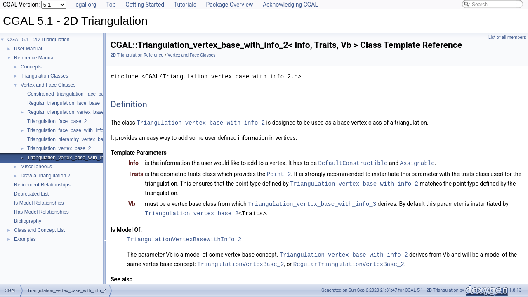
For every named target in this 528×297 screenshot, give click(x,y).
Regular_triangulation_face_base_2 (66, 103)
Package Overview (229, 4)
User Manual (28, 49)
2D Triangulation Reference (137, 55)
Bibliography (27, 221)
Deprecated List (31, 194)
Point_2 (279, 173)
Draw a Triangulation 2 (45, 176)
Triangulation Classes (44, 76)
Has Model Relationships (41, 212)
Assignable (417, 162)
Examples (25, 239)
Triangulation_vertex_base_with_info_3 (312, 202)
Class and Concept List (39, 230)
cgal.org (85, 4)
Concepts (31, 67)
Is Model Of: (126, 227)
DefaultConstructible (352, 162)
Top (111, 4)
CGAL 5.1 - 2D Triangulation (38, 39)
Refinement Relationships (42, 185)
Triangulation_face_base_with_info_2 (68, 130)
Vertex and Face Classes (48, 85)
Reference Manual (34, 58)
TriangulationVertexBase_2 (240, 261)
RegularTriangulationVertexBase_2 (348, 261)
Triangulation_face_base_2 (57, 121)
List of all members (507, 37)
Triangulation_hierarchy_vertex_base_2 (70, 139)
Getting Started (144, 4)
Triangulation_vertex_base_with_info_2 (70, 157)
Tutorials (185, 4)
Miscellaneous (36, 167)
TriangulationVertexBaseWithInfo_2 (184, 237)
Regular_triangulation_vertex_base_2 (68, 112)
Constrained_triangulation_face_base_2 (71, 94)
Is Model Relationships (39, 203)
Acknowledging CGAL (290, 4)
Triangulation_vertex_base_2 (59, 148)
